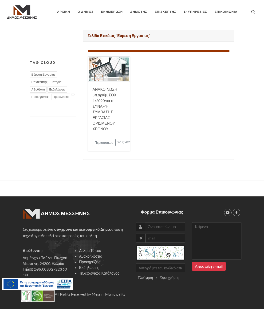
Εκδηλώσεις (57, 89)
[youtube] (228, 212)
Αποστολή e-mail (209, 266)
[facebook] (236, 212)
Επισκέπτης (39, 82)
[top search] (252, 11)
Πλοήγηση (145, 278)
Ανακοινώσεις (90, 256)
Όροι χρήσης (169, 278)
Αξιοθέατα (38, 89)
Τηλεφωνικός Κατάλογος (99, 273)
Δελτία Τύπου (90, 250)
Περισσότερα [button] (104, 142)
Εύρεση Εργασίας (43, 74)
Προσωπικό (61, 97)
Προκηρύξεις (40, 97)
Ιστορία (57, 82)
